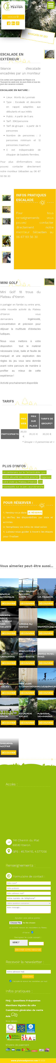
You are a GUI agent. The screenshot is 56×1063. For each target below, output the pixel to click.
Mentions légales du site (21, 1005)
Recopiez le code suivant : (28, 937)
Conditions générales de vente (24, 1010)
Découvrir (8, 603)
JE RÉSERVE (35, 512)
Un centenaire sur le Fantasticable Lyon (24, 472)
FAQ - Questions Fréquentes (23, 1000)
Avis (11, 1016)
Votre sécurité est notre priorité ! (21, 477)
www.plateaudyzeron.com (24, 1060)
